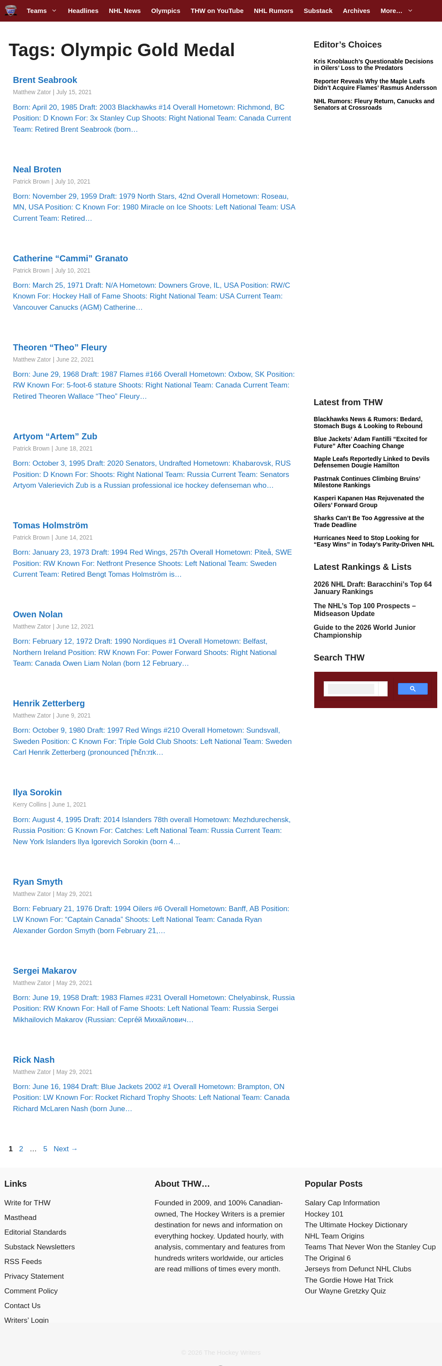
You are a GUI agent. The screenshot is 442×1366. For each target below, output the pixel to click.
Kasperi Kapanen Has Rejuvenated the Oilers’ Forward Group (369, 501)
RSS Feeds (23, 1262)
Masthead (20, 1218)
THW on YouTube (217, 10)
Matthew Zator (32, 92)
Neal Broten (37, 169)
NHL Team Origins (334, 1236)
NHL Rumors (273, 10)
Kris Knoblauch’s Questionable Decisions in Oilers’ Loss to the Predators (373, 64)
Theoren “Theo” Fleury (60, 347)
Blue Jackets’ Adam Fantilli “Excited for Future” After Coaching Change (370, 442)
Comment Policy (31, 1291)
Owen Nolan (38, 614)
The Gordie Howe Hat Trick (349, 1280)
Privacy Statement (34, 1276)
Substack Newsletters (39, 1247)
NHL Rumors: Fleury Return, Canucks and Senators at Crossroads (374, 104)
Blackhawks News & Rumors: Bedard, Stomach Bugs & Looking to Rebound (368, 422)
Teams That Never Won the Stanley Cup (370, 1247)
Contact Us (22, 1306)
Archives (356, 10)
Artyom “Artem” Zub (55, 436)
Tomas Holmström (50, 525)
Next (66, 1149)
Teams (45, 11)
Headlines (83, 10)
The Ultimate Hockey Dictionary (356, 1225)
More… (400, 11)
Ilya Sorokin (37, 792)
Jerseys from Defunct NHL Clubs (358, 1269)
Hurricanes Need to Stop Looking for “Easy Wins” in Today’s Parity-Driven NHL (374, 541)
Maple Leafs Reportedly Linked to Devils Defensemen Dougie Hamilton (371, 462)
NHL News (125, 10)
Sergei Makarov (45, 970)
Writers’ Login (26, 1320)
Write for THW (27, 1203)
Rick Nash (34, 1059)
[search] (351, 689)
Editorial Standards (35, 1232)
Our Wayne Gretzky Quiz (345, 1291)
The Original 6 (328, 1258)
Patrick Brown (31, 181)
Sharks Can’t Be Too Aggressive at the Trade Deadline (369, 521)
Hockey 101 (324, 1214)
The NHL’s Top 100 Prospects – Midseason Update (365, 609)
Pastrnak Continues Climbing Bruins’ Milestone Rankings (367, 482)
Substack (318, 10)
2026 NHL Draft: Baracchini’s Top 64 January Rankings (373, 588)
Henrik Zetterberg (49, 703)
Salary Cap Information (342, 1203)
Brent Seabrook (45, 80)
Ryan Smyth (38, 881)
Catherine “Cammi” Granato (70, 258)
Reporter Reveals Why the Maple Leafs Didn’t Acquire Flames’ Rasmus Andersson (375, 84)
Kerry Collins (30, 804)
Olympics (165, 10)
